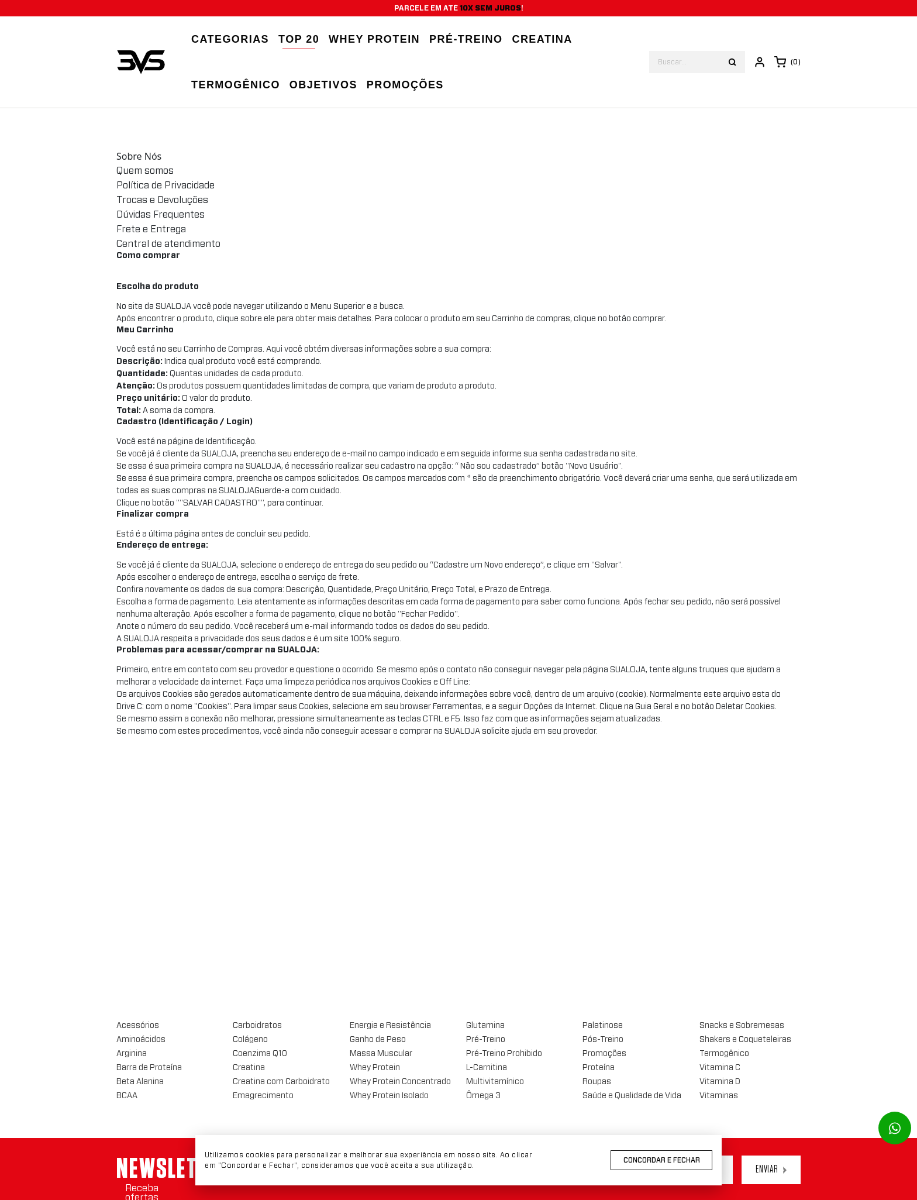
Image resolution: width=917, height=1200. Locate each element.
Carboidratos (257, 1026)
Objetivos (323, 85)
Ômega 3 (483, 1096)
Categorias (230, 39)
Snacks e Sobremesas (741, 1026)
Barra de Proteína (149, 1068)
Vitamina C (719, 1068)
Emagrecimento (263, 1096)
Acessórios (137, 1026)
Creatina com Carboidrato (281, 1082)
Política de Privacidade (165, 185)
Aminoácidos (141, 1040)
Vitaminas (718, 1096)
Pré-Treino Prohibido (504, 1054)
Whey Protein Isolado (389, 1096)
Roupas (596, 1082)
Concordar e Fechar (661, 1160)
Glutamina (485, 1026)
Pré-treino (465, 39)
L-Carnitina (486, 1068)
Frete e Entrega (151, 229)
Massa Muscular (381, 1054)
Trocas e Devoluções (162, 200)
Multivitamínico (495, 1082)
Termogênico (235, 85)
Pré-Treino (485, 1040)
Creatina (542, 39)
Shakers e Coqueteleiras (745, 1040)
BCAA (126, 1096)
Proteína (598, 1068)
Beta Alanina (140, 1082)
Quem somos (145, 171)
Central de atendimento (168, 244)
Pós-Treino (602, 1040)
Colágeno (250, 1040)
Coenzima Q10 (260, 1054)
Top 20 (298, 39)
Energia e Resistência (390, 1026)
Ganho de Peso (378, 1040)
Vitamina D (719, 1082)
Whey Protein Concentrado (400, 1082)
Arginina (131, 1054)
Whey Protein (374, 39)
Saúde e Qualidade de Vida (631, 1096)
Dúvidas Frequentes (160, 214)
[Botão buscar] (732, 62)
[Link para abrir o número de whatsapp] (894, 1128)
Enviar (771, 1169)
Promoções (405, 85)
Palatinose (602, 1026)
